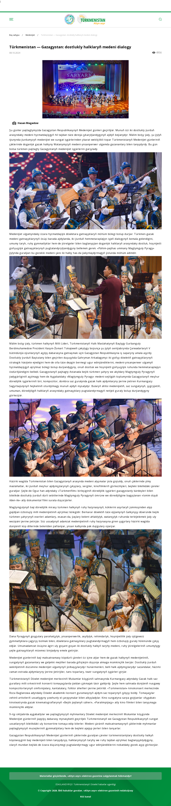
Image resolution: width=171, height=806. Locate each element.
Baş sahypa (14, 35)
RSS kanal (85, 796)
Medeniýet (30, 35)
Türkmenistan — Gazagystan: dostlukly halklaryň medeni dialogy (69, 35)
